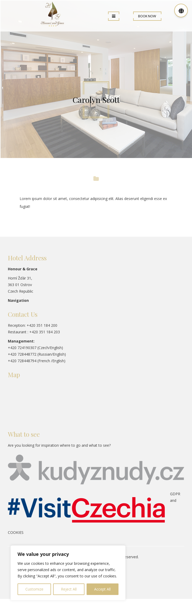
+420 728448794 (22, 360)
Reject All (69, 589)
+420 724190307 (22, 347)
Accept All (102, 589)
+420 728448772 (22, 354)
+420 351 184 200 (42, 325)
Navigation (18, 300)
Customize (34, 589)
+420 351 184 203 (44, 331)
